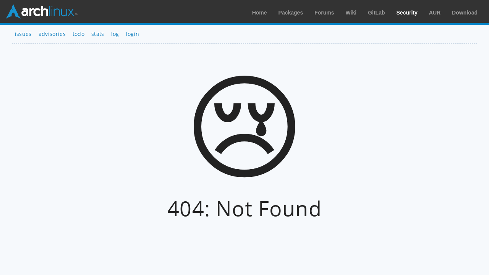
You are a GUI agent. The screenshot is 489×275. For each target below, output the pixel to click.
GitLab (376, 13)
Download (465, 13)
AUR (434, 13)
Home (259, 13)
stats (97, 33)
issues (23, 33)
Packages (291, 13)
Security (407, 13)
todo (78, 33)
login (132, 33)
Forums (324, 13)
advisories (52, 33)
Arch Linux (42, 11)
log (115, 33)
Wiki (351, 13)
